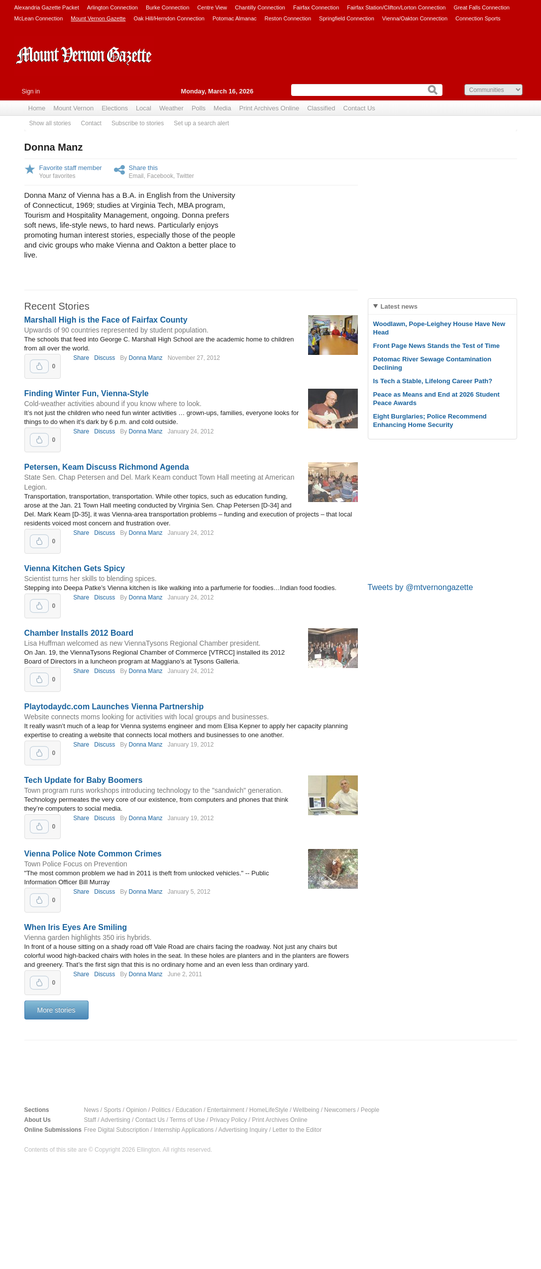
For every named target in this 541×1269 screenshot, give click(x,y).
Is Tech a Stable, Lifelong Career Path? (433, 381)
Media (222, 108)
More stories (56, 1010)
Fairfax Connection (316, 7)
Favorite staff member (70, 167)
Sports (112, 1109)
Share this (143, 167)
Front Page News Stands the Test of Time (436, 345)
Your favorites (57, 175)
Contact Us (359, 108)
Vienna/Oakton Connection (414, 18)
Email (136, 175)
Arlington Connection (112, 7)
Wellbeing (306, 1109)
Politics (161, 1109)
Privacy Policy (228, 1119)
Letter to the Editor (297, 1129)
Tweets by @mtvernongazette (420, 587)
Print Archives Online (269, 108)
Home (37, 108)
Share (81, 357)
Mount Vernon (73, 108)
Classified (321, 108)
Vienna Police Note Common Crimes (93, 853)
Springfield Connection (346, 18)
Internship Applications (184, 1129)
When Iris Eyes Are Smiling (75, 927)
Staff (90, 1119)
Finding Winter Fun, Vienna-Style (86, 393)
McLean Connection (38, 18)
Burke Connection (167, 7)
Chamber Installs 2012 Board (79, 633)
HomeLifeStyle (268, 1109)
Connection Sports (478, 18)
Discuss (104, 357)
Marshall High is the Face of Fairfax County (106, 320)
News (91, 1109)
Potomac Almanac (235, 18)
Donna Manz (146, 357)
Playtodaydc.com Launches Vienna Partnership (114, 706)
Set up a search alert (201, 123)
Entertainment (225, 1109)
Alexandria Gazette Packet (46, 7)
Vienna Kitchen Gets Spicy (74, 568)
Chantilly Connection (260, 7)
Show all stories (50, 123)
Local (143, 108)
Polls (199, 108)
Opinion (136, 1109)
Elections (115, 108)
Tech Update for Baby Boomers (83, 780)
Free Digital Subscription (116, 1129)
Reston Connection (288, 18)
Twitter (185, 175)
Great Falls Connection (481, 7)
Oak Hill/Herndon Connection (168, 18)
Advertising (115, 1119)
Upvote (39, 366)
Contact (91, 123)
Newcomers (339, 1109)
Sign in (31, 91)
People (370, 1109)
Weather (171, 108)
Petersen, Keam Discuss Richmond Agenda (106, 467)
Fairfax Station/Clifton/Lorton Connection (396, 7)
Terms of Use (187, 1119)
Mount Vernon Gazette (98, 18)
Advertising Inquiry (243, 1129)
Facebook (160, 175)
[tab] (442, 306)
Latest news (399, 306)
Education (189, 1109)
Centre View (212, 7)
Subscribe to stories (137, 123)
